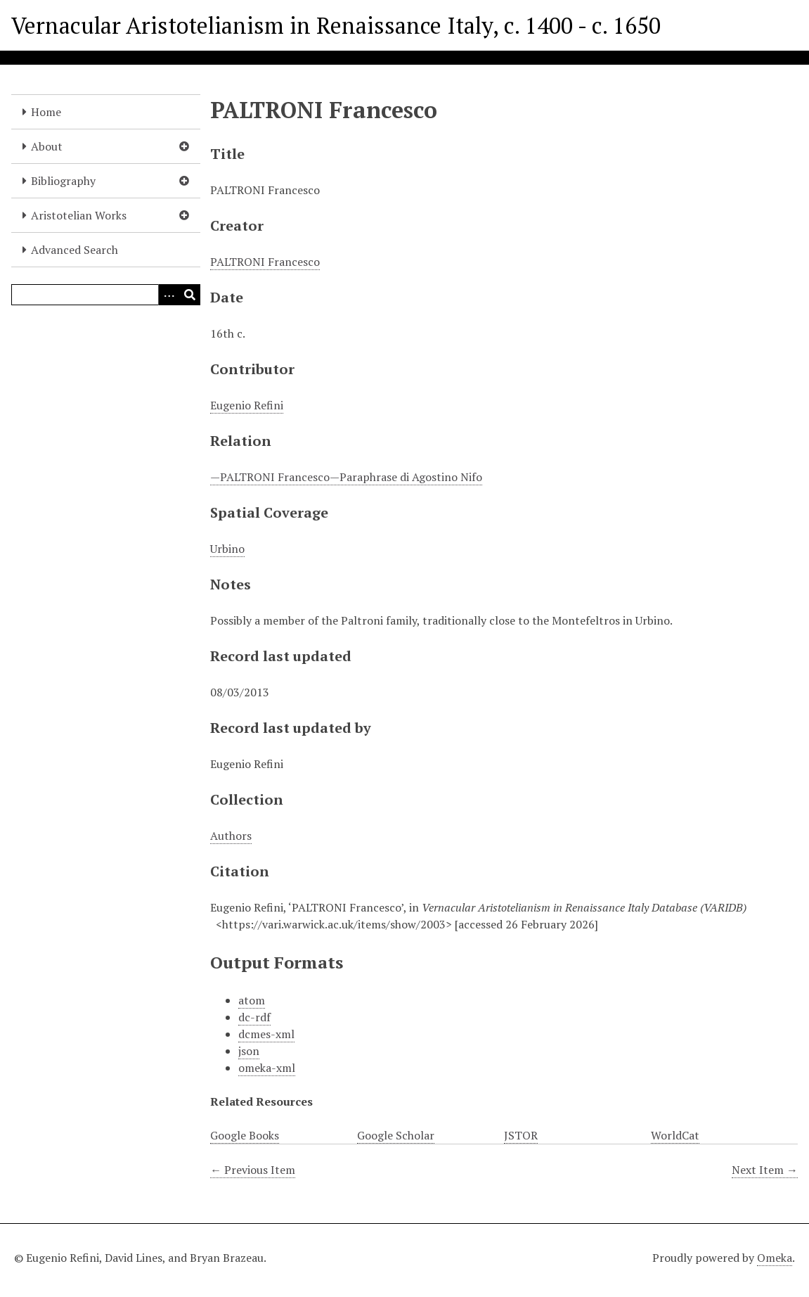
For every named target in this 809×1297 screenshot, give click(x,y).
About (47, 146)
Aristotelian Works (79, 215)
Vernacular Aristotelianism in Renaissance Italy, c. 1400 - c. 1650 (336, 25)
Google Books (244, 1135)
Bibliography (63, 181)
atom (251, 1000)
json (248, 1051)
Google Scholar (395, 1135)
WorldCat (675, 1135)
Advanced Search (74, 249)
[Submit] (189, 294)
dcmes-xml (266, 1034)
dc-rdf (254, 1017)
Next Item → (765, 1169)
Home (46, 112)
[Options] (168, 294)
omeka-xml (266, 1067)
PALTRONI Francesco (265, 261)
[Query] (105, 294)
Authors (231, 835)
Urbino (227, 548)
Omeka (774, 1257)
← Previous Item (252, 1169)
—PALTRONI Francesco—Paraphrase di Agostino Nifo (346, 477)
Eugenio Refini (246, 405)
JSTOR (521, 1135)
